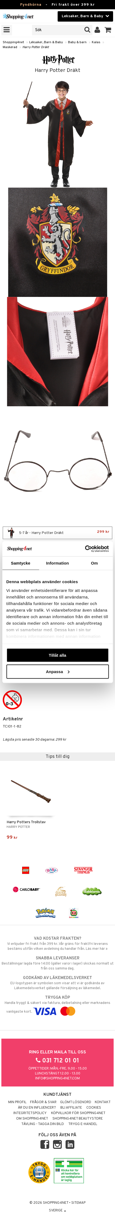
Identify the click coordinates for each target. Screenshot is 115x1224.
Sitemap (78, 1203)
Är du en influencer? (37, 1108)
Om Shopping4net (32, 1119)
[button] (108, 30)
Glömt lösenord (75, 1102)
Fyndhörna (31, 4)
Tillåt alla (57, 655)
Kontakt (103, 1102)
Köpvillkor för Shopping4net (78, 1113)
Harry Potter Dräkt (35, 47)
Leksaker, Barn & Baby (46, 42)
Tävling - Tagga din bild (42, 1124)
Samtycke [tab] (20, 563)
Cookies (93, 1108)
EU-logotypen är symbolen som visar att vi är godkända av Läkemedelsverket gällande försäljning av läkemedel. (57, 983)
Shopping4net (13, 42)
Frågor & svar (43, 1102)
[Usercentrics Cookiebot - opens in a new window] (85, 548)
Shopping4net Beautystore (77, 1119)
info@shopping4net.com (57, 1078)
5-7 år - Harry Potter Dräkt (57, 532)
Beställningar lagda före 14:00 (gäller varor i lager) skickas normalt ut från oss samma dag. (57, 963)
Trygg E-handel (82, 1124)
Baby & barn (77, 42)
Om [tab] (94, 563)
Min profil (17, 1102)
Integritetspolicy (30, 1113)
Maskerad (10, 47)
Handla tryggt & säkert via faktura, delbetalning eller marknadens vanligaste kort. (57, 1004)
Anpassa (58, 671)
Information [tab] (57, 563)
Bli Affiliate (71, 1108)
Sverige (57, 1210)
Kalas (96, 42)
